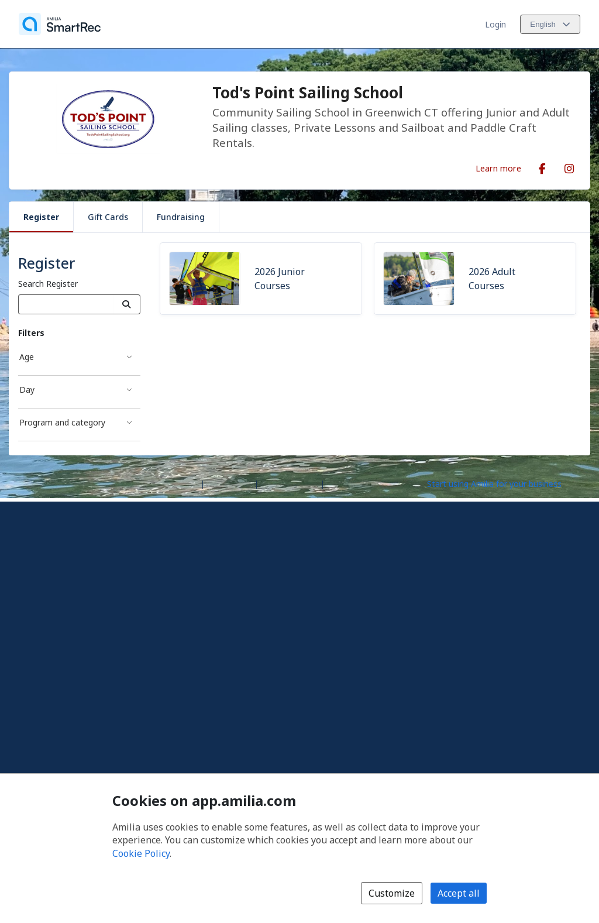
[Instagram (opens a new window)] (569, 166)
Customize (392, 893)
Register (41, 216)
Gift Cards (108, 216)
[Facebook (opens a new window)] (542, 166)
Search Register (48, 283)
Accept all (459, 893)
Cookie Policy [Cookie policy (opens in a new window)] (141, 853)
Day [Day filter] (27, 389)
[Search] (126, 304)
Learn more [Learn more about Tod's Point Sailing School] (498, 168)
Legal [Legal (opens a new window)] (338, 483)
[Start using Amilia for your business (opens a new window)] (504, 483)
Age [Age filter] (26, 356)
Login (495, 24)
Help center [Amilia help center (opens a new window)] (230, 483)
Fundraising (181, 216)
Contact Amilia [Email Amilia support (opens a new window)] (289, 483)
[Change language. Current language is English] (550, 24)
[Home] (60, 24)
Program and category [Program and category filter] (62, 422)
